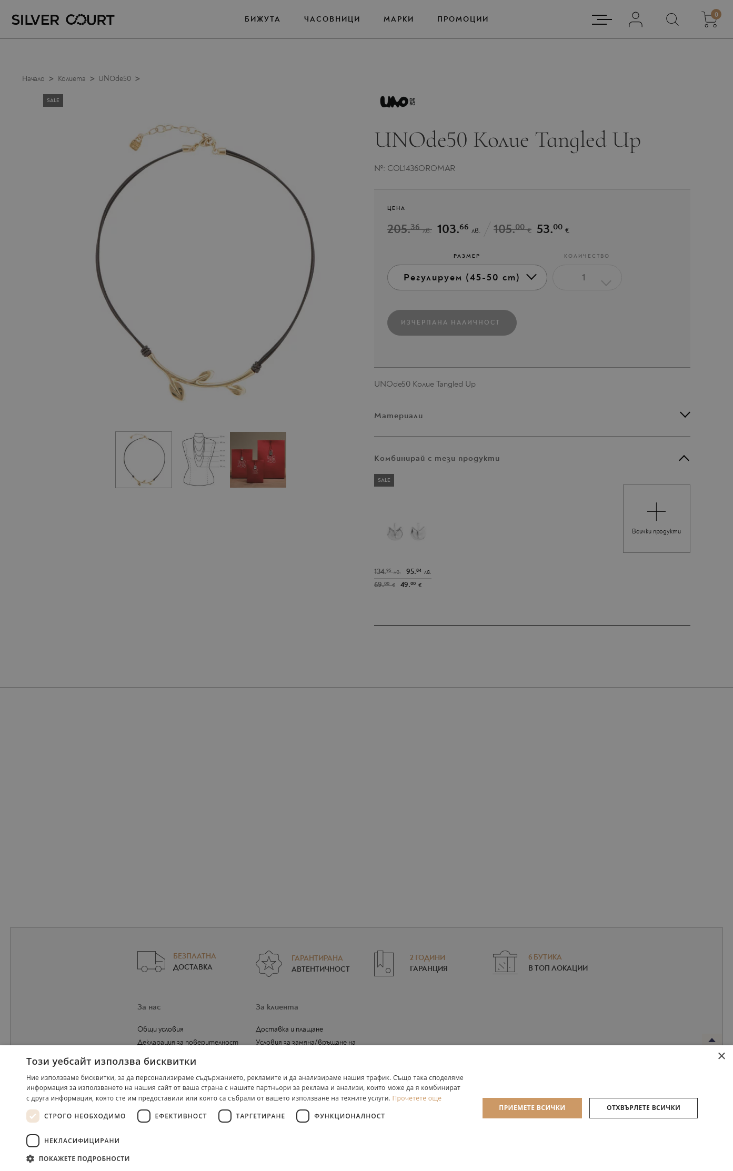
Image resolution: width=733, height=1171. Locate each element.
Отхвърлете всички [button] (643, 1107)
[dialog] (366, 585)
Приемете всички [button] (532, 1107)
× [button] (721, 1057)
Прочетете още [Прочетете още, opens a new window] (416, 1098)
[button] (245, 1158)
